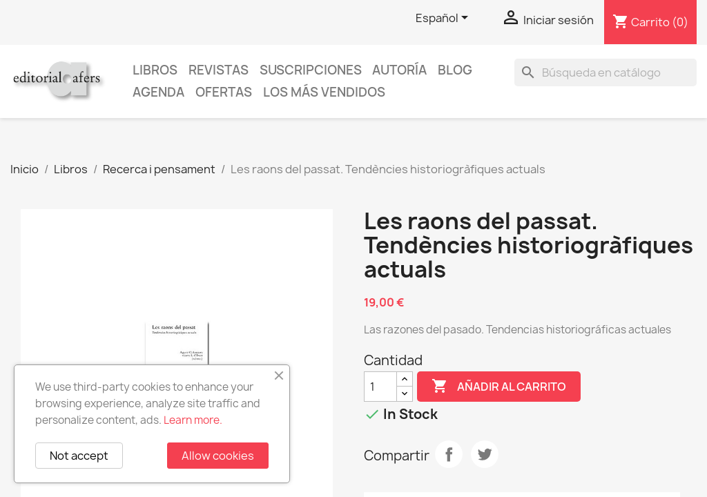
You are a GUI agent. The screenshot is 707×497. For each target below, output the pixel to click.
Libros (155, 70)
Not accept (79, 455)
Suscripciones (311, 70)
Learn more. (193, 420)
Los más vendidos (324, 92)
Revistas (218, 70)
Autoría (399, 70)
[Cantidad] (380, 386)
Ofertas (223, 92)
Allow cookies (218, 455)
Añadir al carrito (499, 387)
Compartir (449, 454)
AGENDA (158, 92)
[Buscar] (605, 72)
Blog (455, 70)
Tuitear (484, 454)
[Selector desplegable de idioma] (444, 18)
